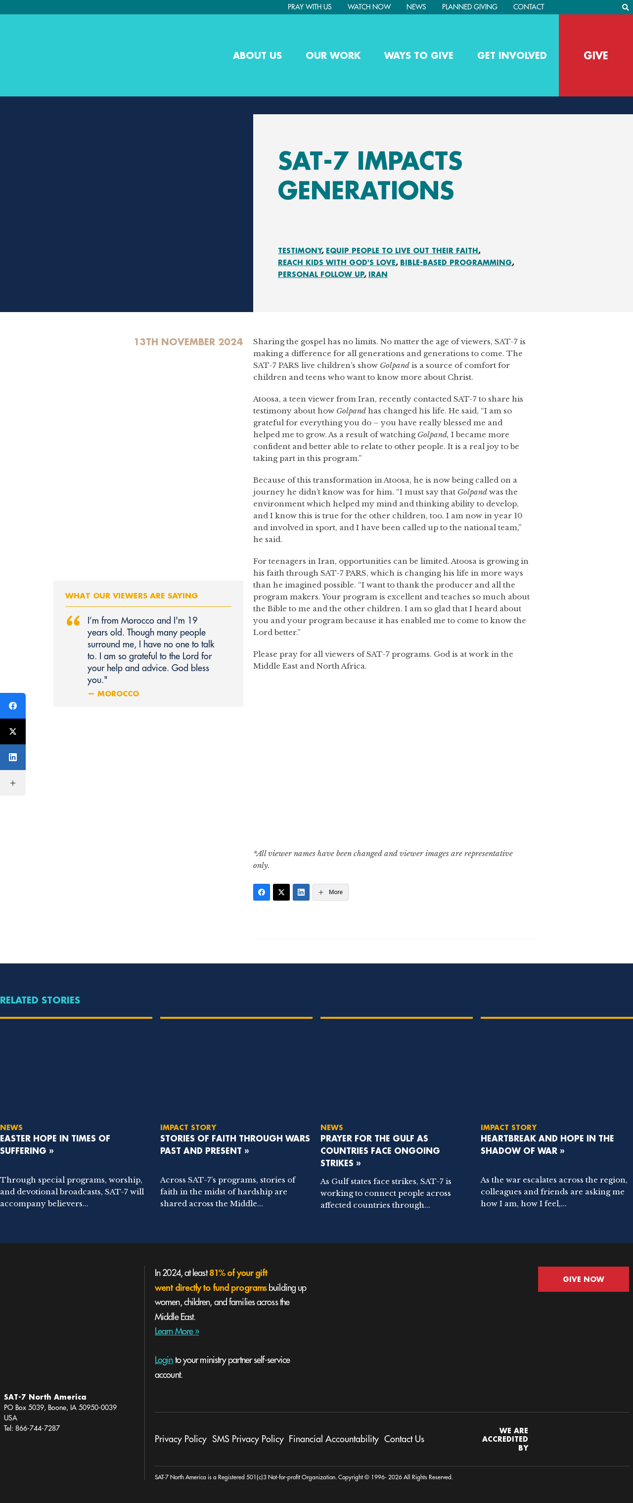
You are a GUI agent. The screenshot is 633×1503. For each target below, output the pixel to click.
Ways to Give (418, 55)
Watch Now (369, 6)
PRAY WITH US (310, 6)
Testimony (300, 250)
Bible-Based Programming (456, 262)
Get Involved (512, 55)
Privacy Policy (181, 1439)
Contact (528, 6)
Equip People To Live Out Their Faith (402, 250)
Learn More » (177, 1331)
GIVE (596, 55)
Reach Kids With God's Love (337, 262)
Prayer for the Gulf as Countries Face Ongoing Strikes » (380, 1150)
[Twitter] (281, 892)
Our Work (333, 55)
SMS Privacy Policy (248, 1439)
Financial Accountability (334, 1439)
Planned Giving (469, 6)
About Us (257, 55)
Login (164, 1360)
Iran (378, 274)
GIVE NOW (583, 1279)
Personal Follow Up (321, 274)
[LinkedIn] (301, 892)
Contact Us (404, 1439)
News (416, 6)
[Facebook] (261, 892)
